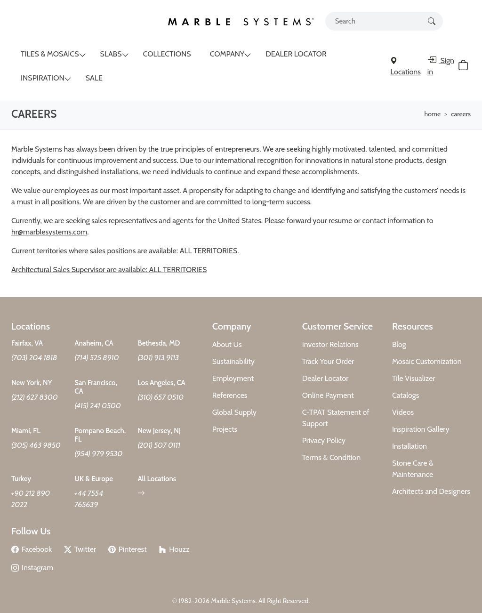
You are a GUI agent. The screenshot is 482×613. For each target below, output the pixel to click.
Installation (409, 446)
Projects (225, 429)
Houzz (174, 549)
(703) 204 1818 (34, 357)
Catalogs (405, 395)
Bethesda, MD (158, 343)
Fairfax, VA (27, 343)
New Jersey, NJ (159, 431)
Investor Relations (330, 344)
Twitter (80, 549)
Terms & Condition (331, 457)
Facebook (31, 549)
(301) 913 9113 (158, 357)
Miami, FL (25, 431)
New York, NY (31, 383)
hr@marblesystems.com (49, 231)
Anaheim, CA (93, 343)
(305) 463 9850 (36, 445)
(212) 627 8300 (34, 397)
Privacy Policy (323, 440)
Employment (233, 378)
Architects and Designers (431, 491)
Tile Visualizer (413, 378)
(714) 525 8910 (96, 357)
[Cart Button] (464, 66)
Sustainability (233, 361)
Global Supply (234, 412)
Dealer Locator (325, 378)
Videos (403, 412)
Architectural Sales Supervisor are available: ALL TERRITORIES (109, 269)
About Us (227, 344)
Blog (399, 344)
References (230, 395)
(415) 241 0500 (97, 405)
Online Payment (328, 395)
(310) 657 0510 (160, 397)
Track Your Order (328, 361)
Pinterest (127, 549)
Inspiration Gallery (421, 429)
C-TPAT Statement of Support (336, 418)
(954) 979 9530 (98, 453)
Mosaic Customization (427, 361)
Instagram (32, 567)
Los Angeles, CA (161, 383)
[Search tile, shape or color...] (384, 21)
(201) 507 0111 (158, 445)
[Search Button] (431, 20)
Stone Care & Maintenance (413, 469)
